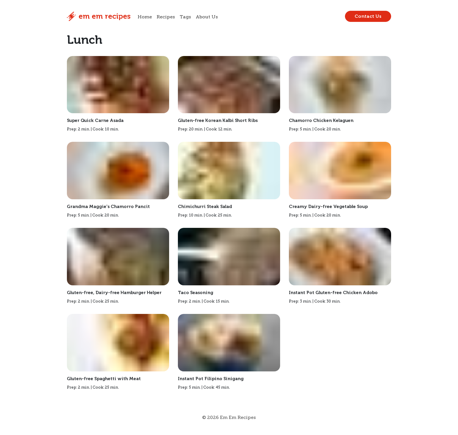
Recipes (166, 17)
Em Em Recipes (99, 16)
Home (145, 17)
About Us (207, 17)
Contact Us (368, 16)
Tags (185, 17)
